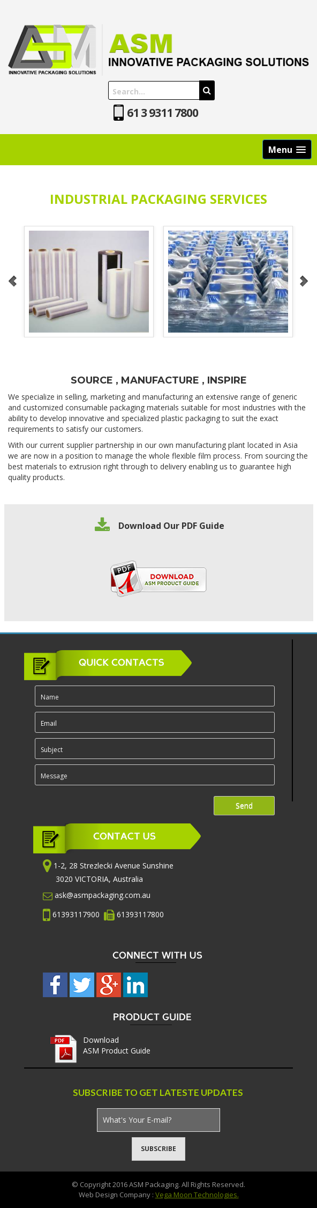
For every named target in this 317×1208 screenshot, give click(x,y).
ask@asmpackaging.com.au (102, 895)
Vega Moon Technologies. (197, 1194)
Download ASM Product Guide (116, 1045)
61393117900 (77, 914)
